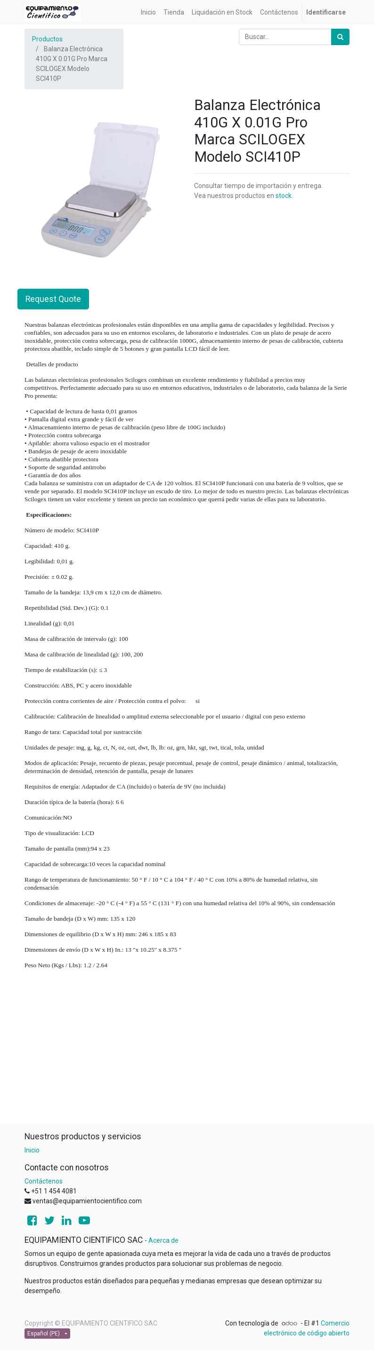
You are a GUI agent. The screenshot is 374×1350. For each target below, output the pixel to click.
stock (284, 195)
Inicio (32, 1150)
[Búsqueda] (340, 37)
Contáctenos (43, 1181)
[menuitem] (148, 12)
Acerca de (163, 1240)
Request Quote (53, 299)
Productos (47, 39)
